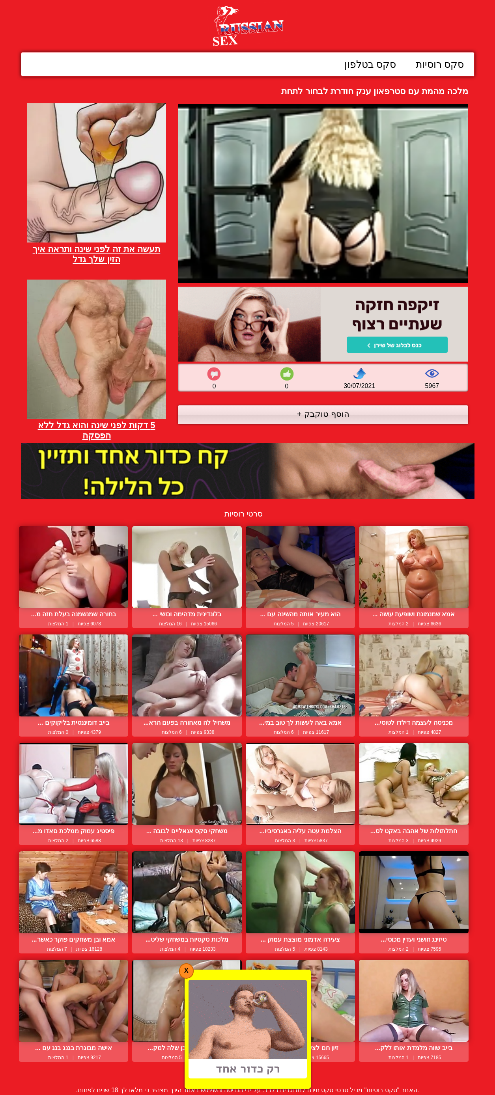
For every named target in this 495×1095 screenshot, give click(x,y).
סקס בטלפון (370, 64)
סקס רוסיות (440, 64)
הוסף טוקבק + (323, 413)
